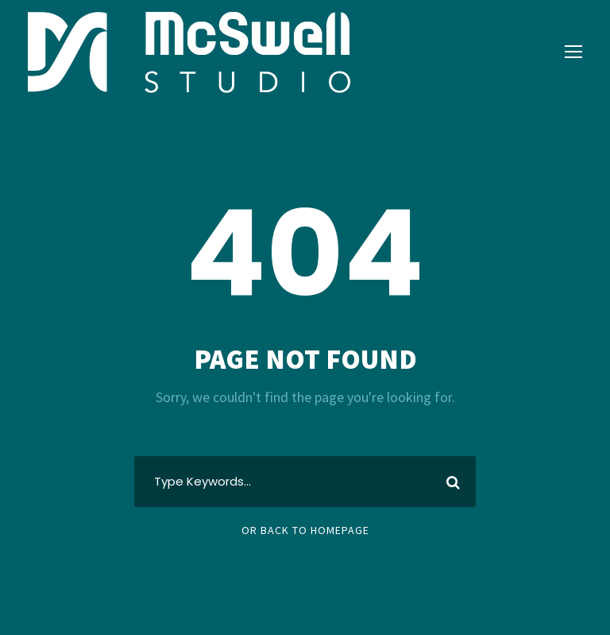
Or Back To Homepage (305, 530)
